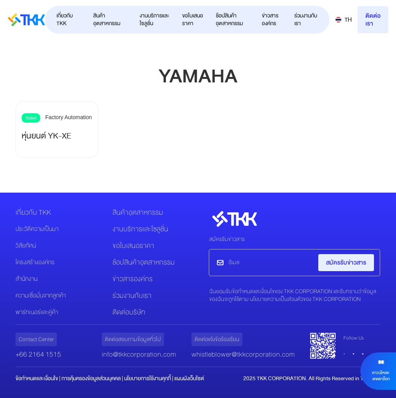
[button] (343, 19)
